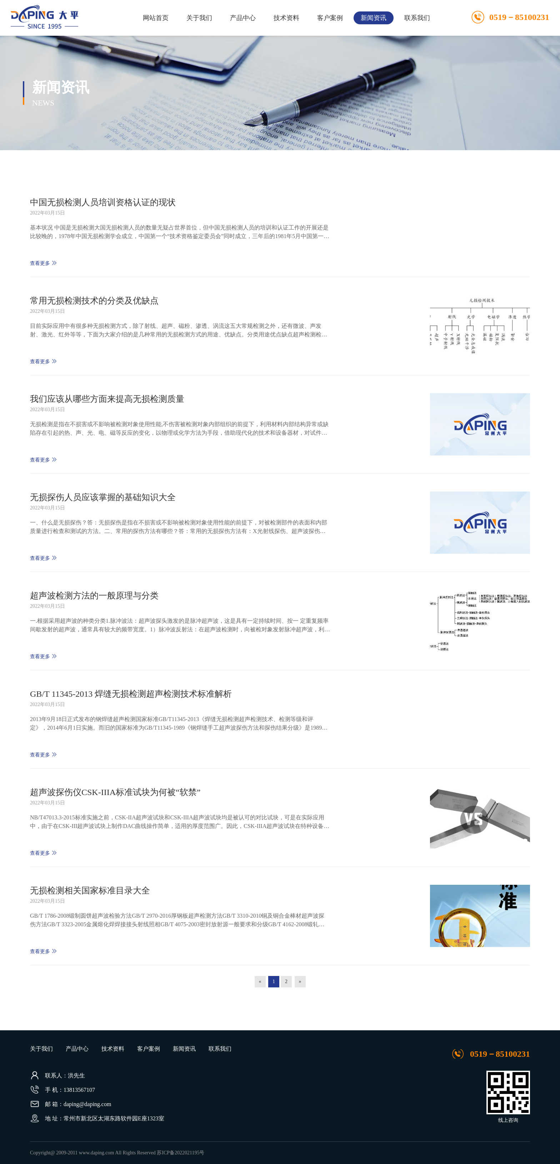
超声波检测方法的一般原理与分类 (94, 595)
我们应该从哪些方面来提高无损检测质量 (107, 399)
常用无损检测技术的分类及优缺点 (94, 300)
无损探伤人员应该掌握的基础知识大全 (103, 497)
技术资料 (286, 17)
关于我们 (199, 17)
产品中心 (243, 17)
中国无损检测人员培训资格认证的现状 (103, 202)
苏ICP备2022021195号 (180, 1152)
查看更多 (43, 263)
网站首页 (156, 17)
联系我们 (417, 17)
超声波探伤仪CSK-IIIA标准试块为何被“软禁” (115, 792)
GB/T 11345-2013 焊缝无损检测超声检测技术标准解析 (131, 694)
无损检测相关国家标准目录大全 (90, 890)
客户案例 (330, 17)
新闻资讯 (373, 17)
